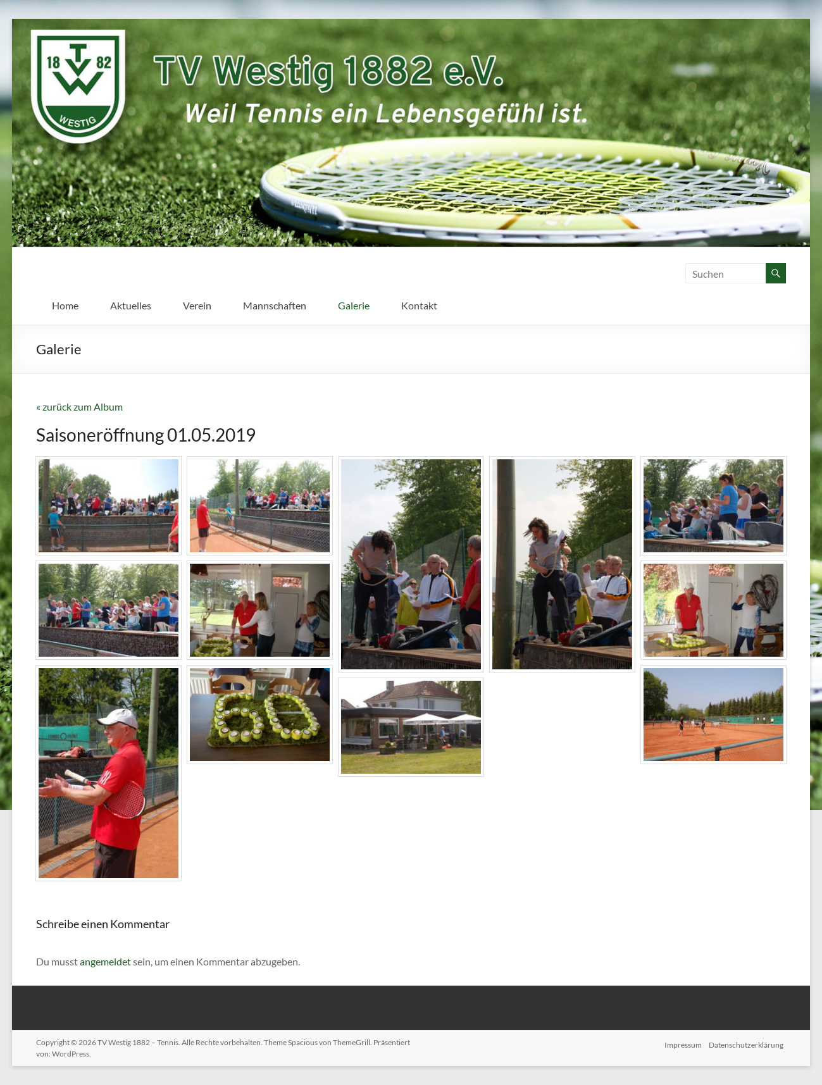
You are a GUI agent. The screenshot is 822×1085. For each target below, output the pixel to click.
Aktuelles (130, 305)
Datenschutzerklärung (748, 1042)
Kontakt (419, 305)
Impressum (682, 1042)
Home (65, 305)
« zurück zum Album (79, 406)
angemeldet (105, 961)
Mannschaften (274, 305)
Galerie (354, 305)
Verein (197, 305)
